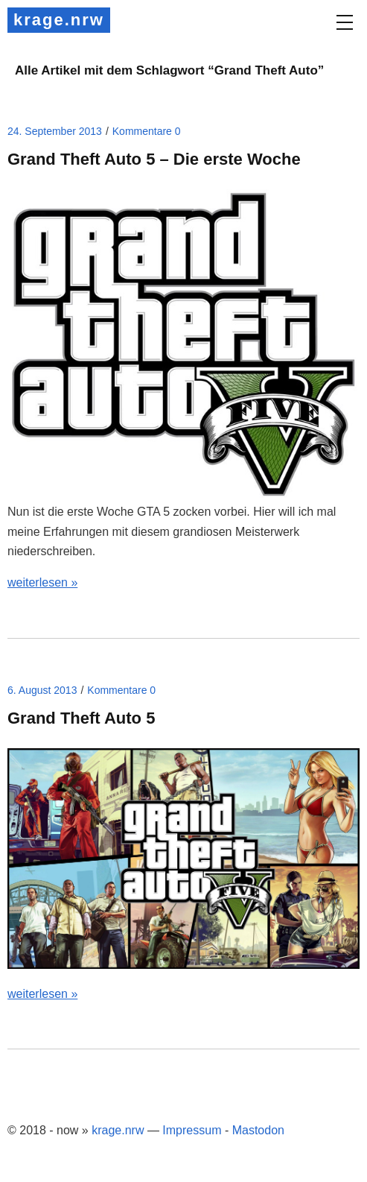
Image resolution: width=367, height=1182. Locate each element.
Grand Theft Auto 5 (81, 718)
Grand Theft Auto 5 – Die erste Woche (154, 159)
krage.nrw (58, 19)
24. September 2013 (54, 131)
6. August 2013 (42, 690)
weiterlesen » (42, 582)
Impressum (191, 1130)
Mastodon (258, 1130)
